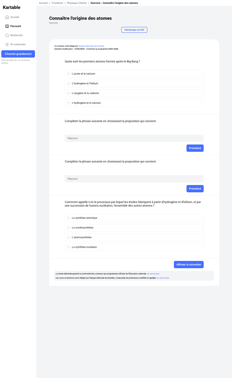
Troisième (57, 3)
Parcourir (13, 26)
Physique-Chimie (77, 3)
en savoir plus (153, 274)
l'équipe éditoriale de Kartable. (91, 46)
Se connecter (15, 44)
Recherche (14, 35)
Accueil (12, 17)
